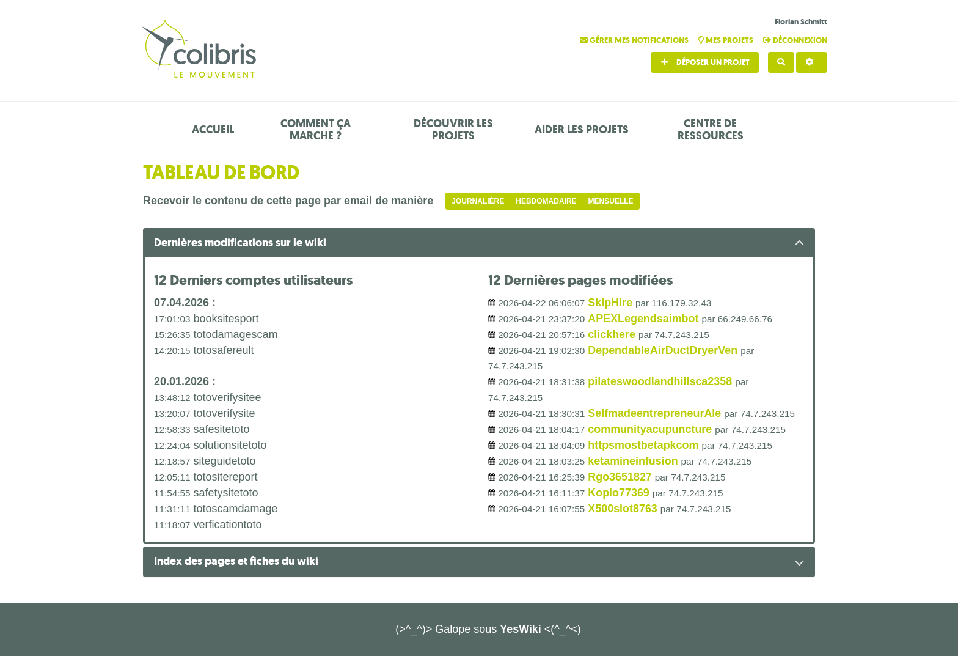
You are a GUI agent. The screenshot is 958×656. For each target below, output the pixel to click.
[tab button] (479, 243)
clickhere (611, 334)
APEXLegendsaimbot (643, 318)
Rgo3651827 (620, 477)
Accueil (213, 129)
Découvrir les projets (453, 129)
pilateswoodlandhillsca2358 (660, 381)
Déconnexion (795, 40)
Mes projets (726, 40)
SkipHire (610, 303)
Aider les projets (582, 129)
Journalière (478, 201)
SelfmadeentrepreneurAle (655, 413)
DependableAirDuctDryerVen (663, 350)
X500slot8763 (622, 509)
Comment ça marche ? (315, 129)
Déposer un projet (705, 62)
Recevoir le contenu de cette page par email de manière (288, 200)
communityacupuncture (650, 429)
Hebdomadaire (546, 201)
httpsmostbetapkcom (643, 445)
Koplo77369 (618, 493)
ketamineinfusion (633, 461)
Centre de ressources (711, 129)
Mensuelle (611, 201)
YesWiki (520, 629)
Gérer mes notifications (635, 40)
